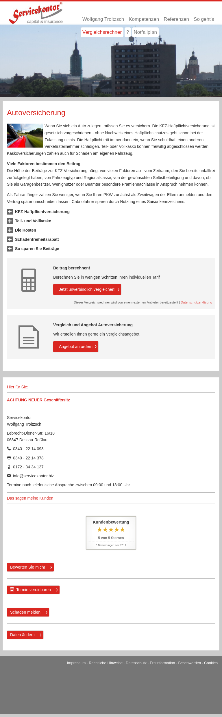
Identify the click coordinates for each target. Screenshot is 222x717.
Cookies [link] (211, 663)
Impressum (76, 663)
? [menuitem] (127, 32)
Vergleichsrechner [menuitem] (102, 32)
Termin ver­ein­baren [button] (30, 589)
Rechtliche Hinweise (106, 663)
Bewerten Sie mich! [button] (27, 567)
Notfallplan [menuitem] (145, 32)
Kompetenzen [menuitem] (144, 19)
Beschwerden (189, 663)
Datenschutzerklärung (196, 302)
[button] (42, 211)
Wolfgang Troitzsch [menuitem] (103, 19)
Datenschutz (136, 663)
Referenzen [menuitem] (176, 19)
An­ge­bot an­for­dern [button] (75, 346)
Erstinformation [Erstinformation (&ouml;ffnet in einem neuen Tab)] (162, 663)
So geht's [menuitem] (204, 19)
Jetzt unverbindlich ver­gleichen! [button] (87, 289)
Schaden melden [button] (25, 612)
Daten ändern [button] (22, 634)
